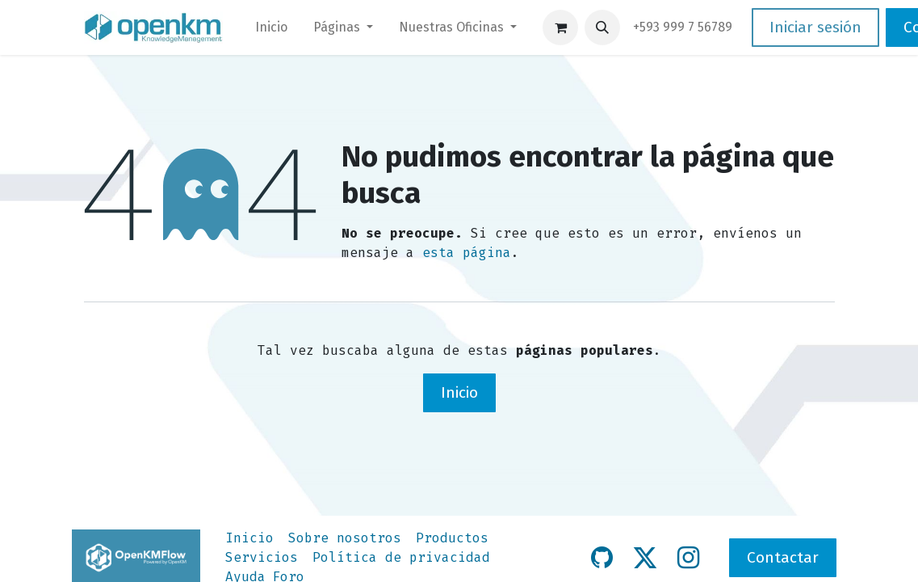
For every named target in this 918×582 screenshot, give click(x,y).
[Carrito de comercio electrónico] (560, 27)
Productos (452, 537)
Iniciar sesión (815, 27)
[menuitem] (271, 27)
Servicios (261, 557)
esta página (466, 252)
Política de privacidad (401, 557)
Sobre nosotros (344, 537)
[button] (602, 27)
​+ (682, 27)
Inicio (459, 392)
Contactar (783, 557)
